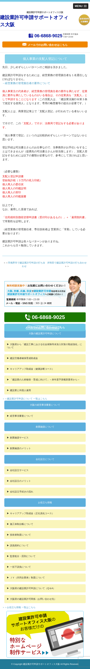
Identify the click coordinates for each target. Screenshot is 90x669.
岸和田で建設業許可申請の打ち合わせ (67, 262)
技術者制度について (20, 534)
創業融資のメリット (20, 448)
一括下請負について (20, 566)
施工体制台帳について (21, 524)
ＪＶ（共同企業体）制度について (27, 577)
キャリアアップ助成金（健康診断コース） (32, 369)
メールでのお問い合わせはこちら (45, 327)
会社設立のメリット (20, 481)
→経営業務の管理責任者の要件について (26, 83)
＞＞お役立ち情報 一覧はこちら (19, 607)
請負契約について (19, 545)
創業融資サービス (19, 437)
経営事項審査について (21, 416)
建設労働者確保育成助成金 (24, 358)
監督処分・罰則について (23, 556)
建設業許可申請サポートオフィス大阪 (34, 21)
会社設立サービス (19, 470)
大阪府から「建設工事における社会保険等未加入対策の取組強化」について (44, 346)
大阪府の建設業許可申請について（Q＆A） (32, 588)
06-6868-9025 (48, 35)
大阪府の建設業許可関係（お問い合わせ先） (33, 599)
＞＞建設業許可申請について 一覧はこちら (24, 398)
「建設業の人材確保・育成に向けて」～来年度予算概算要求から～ (45, 379)
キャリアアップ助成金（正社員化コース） (32, 513)
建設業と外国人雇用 (20, 390)
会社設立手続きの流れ (21, 491)
